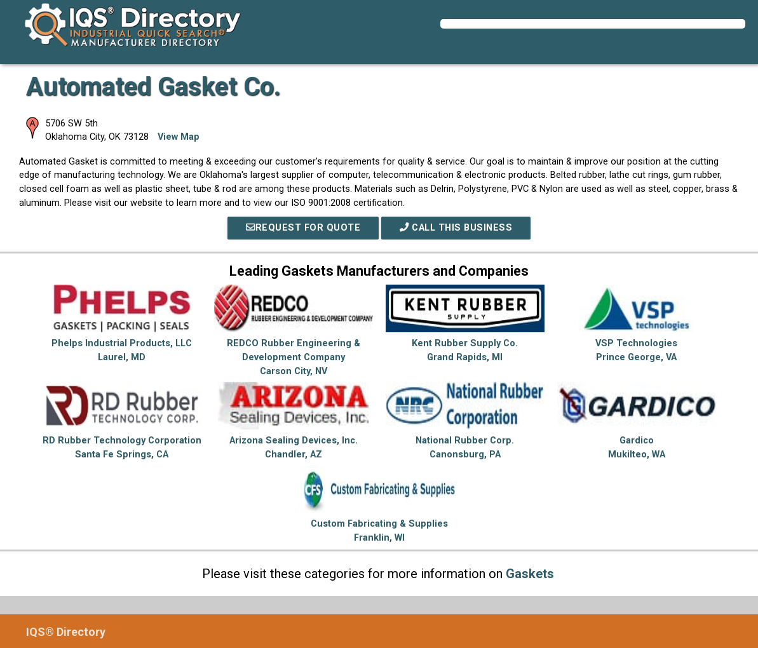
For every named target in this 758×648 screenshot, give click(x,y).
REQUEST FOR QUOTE (303, 227)
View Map (179, 137)
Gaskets (530, 573)
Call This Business (456, 227)
